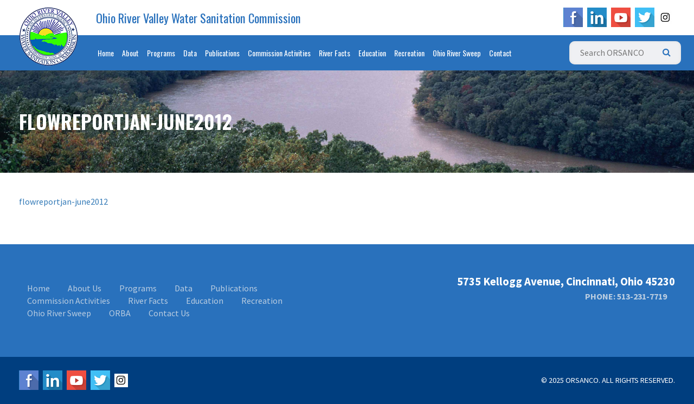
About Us (84, 288)
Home (106, 52)
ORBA (120, 313)
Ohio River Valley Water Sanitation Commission (198, 18)
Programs (161, 52)
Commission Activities (279, 52)
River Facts (334, 52)
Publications (222, 52)
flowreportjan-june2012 (63, 201)
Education (372, 52)
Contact (500, 52)
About (130, 52)
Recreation (409, 52)
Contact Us (169, 313)
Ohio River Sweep (457, 52)
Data (190, 52)
